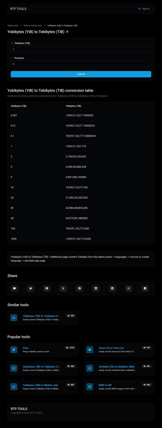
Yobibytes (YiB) (20, 43)
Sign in (143, 8)
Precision (17, 58)
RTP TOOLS (18, 9)
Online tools (12, 25)
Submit (81, 74)
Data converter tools (33, 25)
